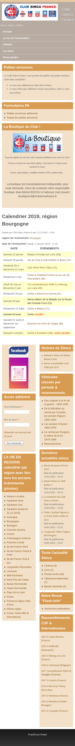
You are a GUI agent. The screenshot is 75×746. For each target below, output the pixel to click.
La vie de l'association (16, 38)
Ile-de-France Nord (17, 546)
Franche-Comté (15, 542)
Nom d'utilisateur (13, 406)
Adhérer (8, 44)
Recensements (52, 443)
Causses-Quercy (16, 529)
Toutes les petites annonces (22, 117)
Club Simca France (68, 14)
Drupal (43, 734)
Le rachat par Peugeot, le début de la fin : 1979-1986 (57, 436)
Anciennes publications (57, 608)
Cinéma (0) (50, 565)
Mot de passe (11, 419)
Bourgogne (35, 238)
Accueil (7, 31)
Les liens (8, 51)
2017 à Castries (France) (53, 680)
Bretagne (12, 525)
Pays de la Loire (16, 592)
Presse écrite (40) (54, 574)
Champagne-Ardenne (19, 538)
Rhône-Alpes (14, 608)
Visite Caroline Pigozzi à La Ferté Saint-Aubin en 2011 (56, 516)
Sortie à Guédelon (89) (40, 333)
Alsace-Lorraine (15, 496)
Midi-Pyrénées (15, 575)
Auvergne (12, 517)
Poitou (10, 596)
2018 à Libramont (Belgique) (56, 665)
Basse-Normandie (17, 583)
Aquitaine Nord (15, 500)
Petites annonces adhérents (22, 113)
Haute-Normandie (17, 588)
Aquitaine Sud (14, 504)
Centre (10, 534)
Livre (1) (49, 569)
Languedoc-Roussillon (19, 567)
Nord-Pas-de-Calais (18, 579)
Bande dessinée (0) (55, 586)
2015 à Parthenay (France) (54, 695)
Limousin (12, 571)
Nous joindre (10, 57)
